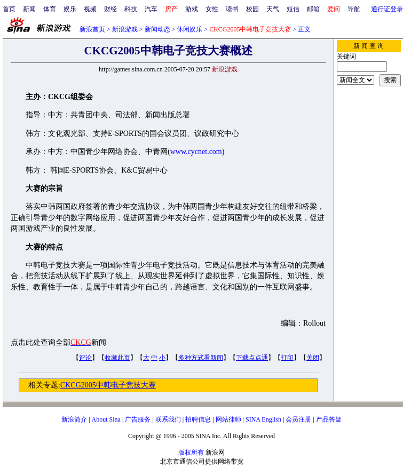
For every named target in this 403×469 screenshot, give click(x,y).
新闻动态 (157, 29)
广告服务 (138, 419)
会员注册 (298, 419)
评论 (85, 357)
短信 (293, 9)
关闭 (312, 357)
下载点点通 (252, 357)
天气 (272, 9)
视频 (90, 9)
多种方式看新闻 (200, 357)
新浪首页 (92, 29)
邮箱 (313, 9)
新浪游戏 (125, 29)
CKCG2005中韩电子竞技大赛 (108, 385)
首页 (9, 9)
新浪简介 (74, 419)
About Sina (106, 419)
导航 (353, 9)
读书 (232, 9)
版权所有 (191, 452)
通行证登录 (387, 9)
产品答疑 (329, 419)
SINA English (263, 419)
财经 (110, 9)
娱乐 (70, 9)
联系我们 (168, 419)
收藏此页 (117, 357)
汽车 (151, 9)
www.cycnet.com (196, 152)
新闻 (29, 9)
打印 (287, 357)
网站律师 (228, 419)
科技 (130, 9)
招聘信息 (198, 419)
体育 (49, 9)
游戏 (191, 9)
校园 (252, 9)
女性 (212, 9)
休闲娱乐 (189, 29)
